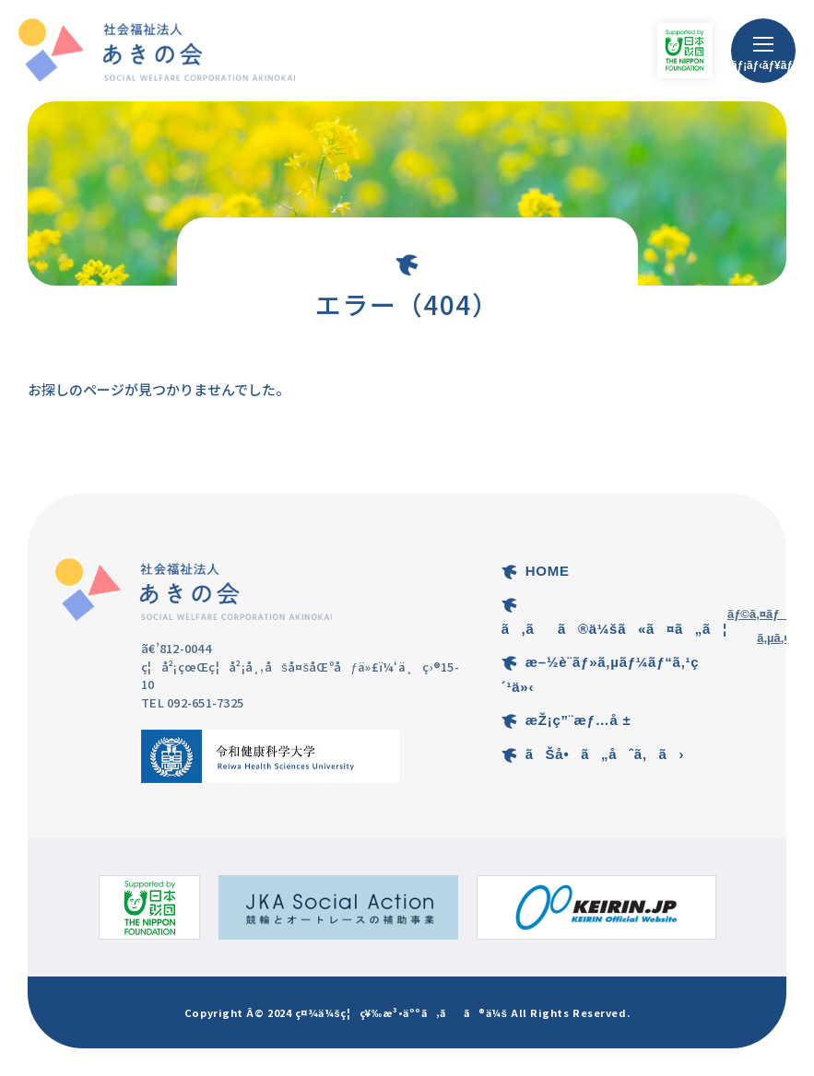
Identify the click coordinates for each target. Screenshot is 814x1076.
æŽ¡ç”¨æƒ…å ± (578, 720)
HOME (547, 571)
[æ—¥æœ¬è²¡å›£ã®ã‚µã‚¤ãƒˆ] (149, 907)
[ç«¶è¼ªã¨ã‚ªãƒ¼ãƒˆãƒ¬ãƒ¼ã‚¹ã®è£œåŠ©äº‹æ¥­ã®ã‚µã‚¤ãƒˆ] (338, 907)
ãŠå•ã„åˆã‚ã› (604, 754)
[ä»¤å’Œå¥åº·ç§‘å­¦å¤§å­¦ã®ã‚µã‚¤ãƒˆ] (270, 756)
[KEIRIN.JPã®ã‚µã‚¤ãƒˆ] (596, 907)
